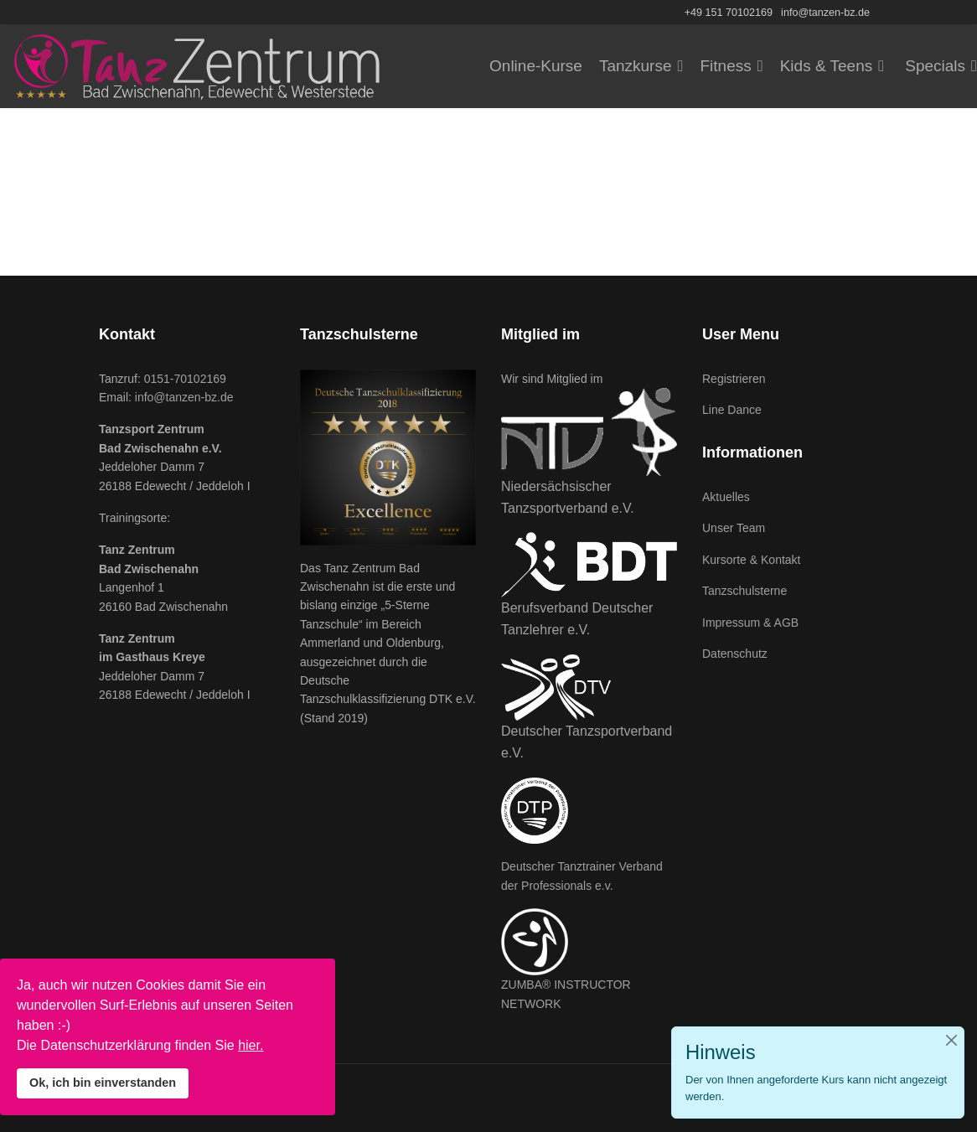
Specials (935, 66)
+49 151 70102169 (729, 12)
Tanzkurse (635, 66)
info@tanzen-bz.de (825, 12)
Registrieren (733, 378)
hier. (250, 1045)
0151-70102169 (185, 378)
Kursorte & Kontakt (751, 559)
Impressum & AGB (750, 622)
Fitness (725, 66)
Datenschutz (735, 653)
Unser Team (733, 528)
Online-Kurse (535, 66)
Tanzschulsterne (744, 590)
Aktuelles (726, 497)
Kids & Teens (826, 66)
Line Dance (732, 409)
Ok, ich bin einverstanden (102, 1082)
